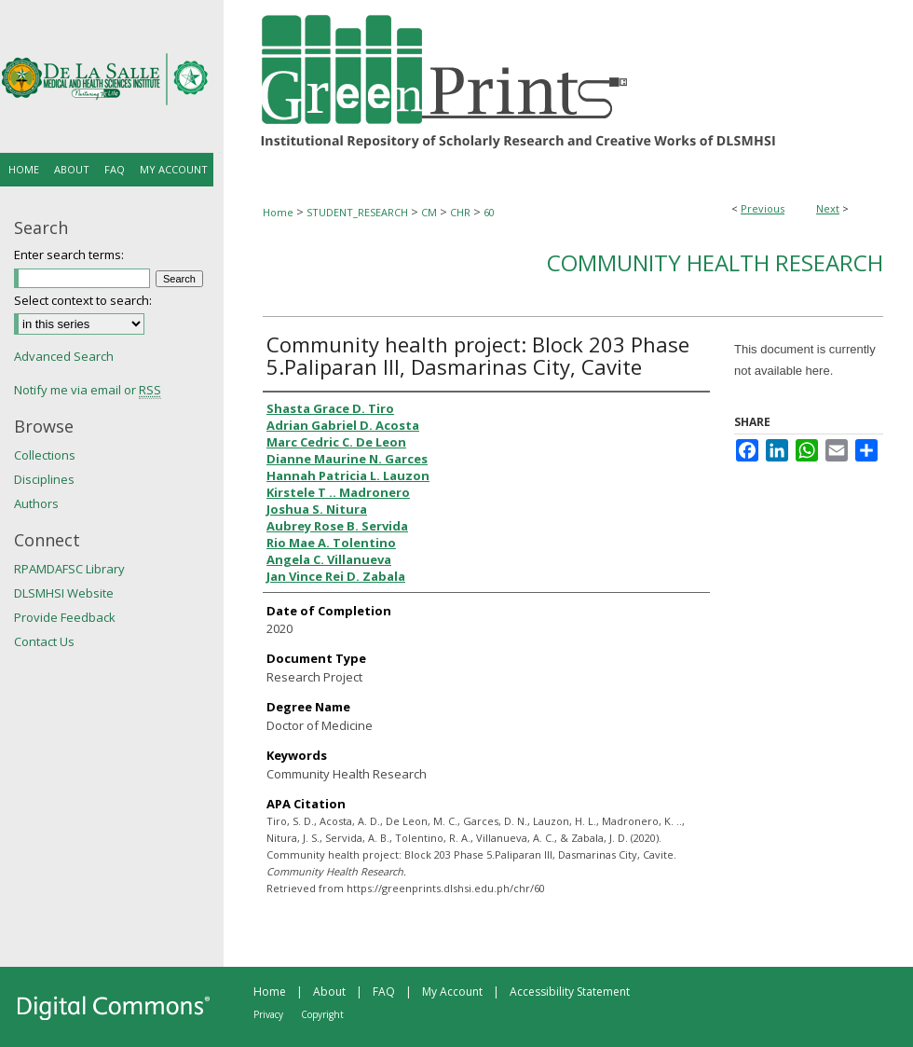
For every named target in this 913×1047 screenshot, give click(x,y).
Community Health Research (715, 262)
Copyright (322, 1014)
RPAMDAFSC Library (69, 568)
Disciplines (44, 479)
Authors (36, 503)
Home (278, 212)
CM (429, 212)
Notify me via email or (87, 389)
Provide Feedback (65, 617)
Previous (762, 208)
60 (489, 212)
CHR (460, 212)
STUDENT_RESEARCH (357, 212)
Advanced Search (64, 356)
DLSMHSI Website (64, 593)
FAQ (384, 991)
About (329, 991)
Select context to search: (83, 300)
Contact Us (44, 641)
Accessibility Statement (570, 991)
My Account (452, 991)
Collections (44, 455)
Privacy (268, 1014)
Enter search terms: (69, 254)
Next (827, 208)
